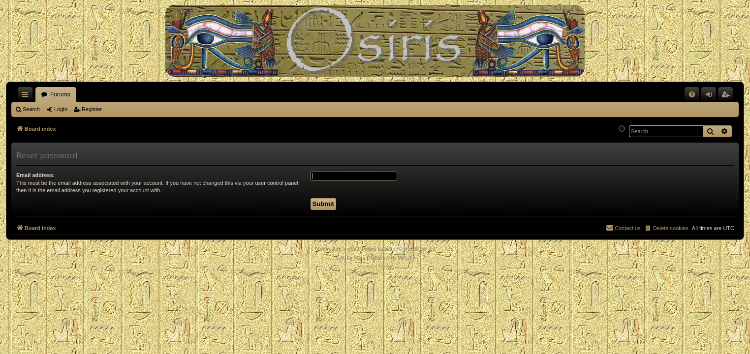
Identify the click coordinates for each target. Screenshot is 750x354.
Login (60, 109)
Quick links (27, 96)
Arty (358, 258)
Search (31, 109)
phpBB (349, 249)
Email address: (35, 175)
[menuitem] (692, 94)
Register (92, 109)
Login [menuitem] (711, 96)
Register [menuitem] (727, 96)
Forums (60, 94)
